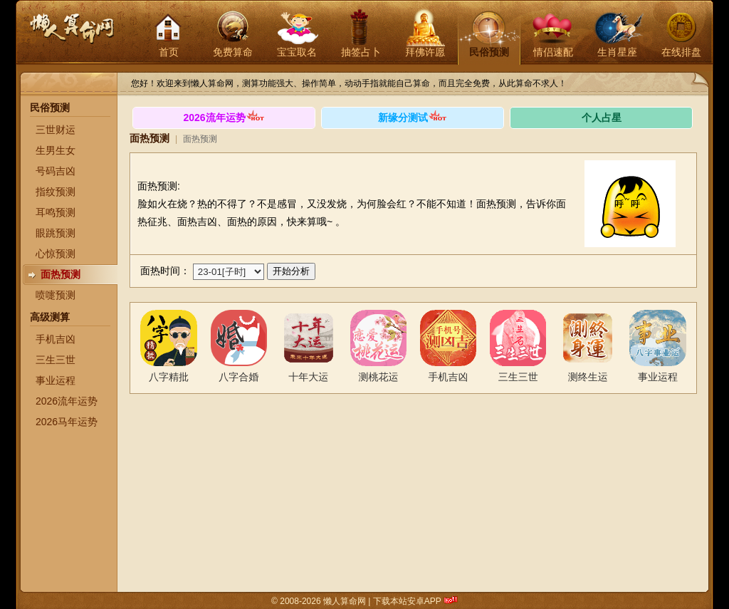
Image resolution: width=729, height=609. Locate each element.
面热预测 (60, 274)
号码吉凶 (55, 171)
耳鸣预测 (55, 212)
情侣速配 (553, 52)
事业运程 (55, 380)
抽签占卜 (361, 52)
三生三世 (55, 359)
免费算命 (233, 52)
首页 (169, 52)
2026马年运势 (67, 421)
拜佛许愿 (425, 52)
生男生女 (55, 150)
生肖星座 (617, 52)
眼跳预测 (55, 233)
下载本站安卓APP (407, 601)
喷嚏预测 (55, 295)
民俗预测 (489, 52)
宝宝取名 (297, 52)
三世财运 (55, 129)
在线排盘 (681, 52)
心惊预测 (55, 253)
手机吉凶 (55, 339)
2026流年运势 (67, 401)
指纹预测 (55, 191)
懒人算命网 (71, 36)
